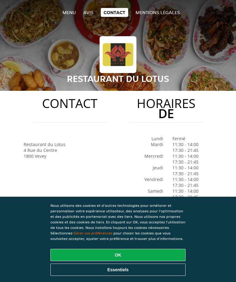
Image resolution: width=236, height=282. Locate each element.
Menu (69, 12)
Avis (88, 12)
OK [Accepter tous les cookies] (118, 255)
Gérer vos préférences (92, 233)
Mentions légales (158, 12)
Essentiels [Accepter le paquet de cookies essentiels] (117, 269)
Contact (114, 12)
